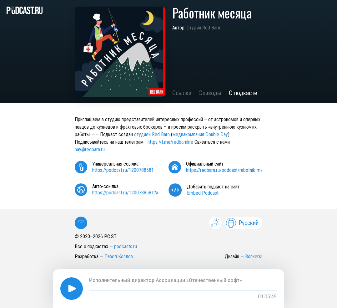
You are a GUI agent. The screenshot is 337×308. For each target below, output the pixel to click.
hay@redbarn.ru (90, 149)
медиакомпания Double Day (200, 134)
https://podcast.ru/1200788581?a (125, 193)
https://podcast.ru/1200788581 (123, 170)
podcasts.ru (125, 246)
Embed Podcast (203, 193)
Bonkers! (253, 256)
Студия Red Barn (203, 28)
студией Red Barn (152, 134)
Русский (242, 223)
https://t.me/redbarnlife (170, 142)
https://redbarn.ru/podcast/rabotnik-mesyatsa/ (231, 170)
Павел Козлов (118, 256)
